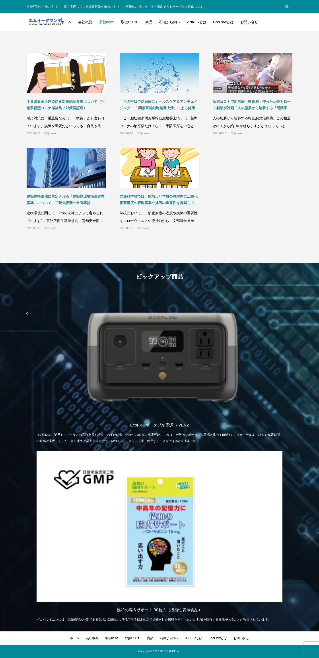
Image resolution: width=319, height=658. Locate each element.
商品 (148, 22)
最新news (106, 22)
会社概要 (85, 22)
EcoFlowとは (223, 22)
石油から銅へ (169, 22)
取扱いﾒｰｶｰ (130, 22)
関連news (50, 133)
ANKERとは (196, 22)
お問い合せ (249, 22)
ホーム (66, 22)
